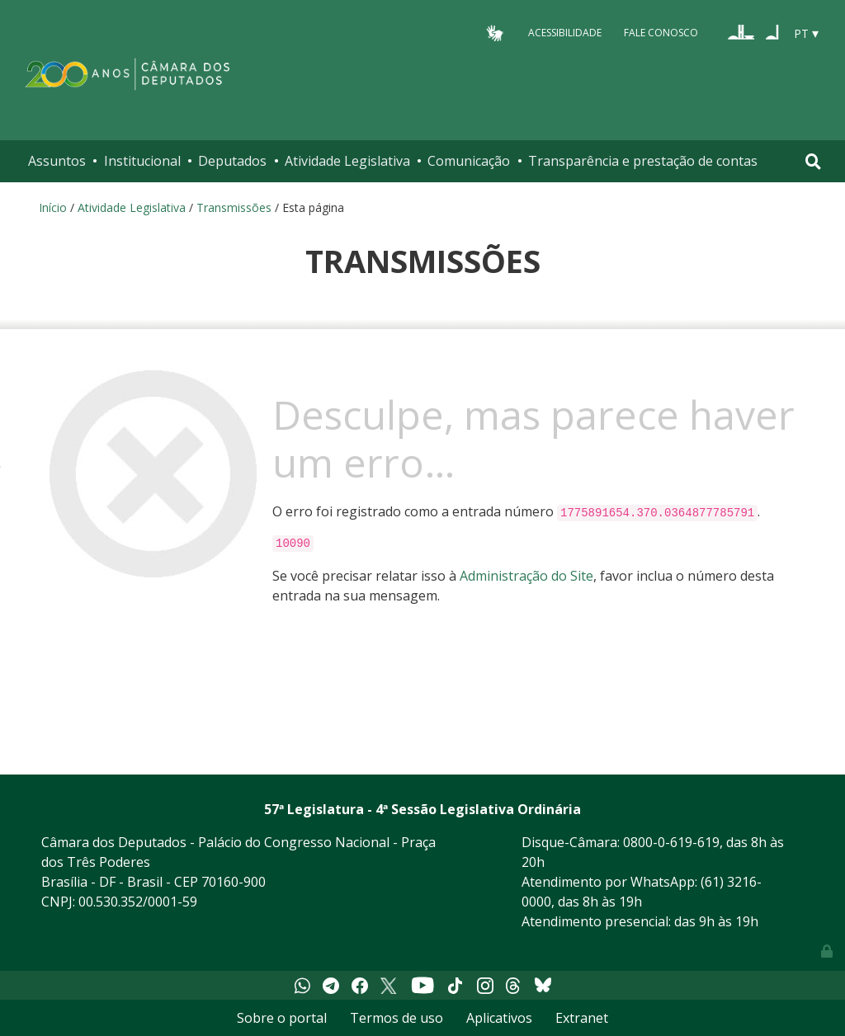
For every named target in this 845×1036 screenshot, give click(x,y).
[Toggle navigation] (813, 161)
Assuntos (57, 161)
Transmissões (233, 207)
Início (53, 207)
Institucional (142, 161)
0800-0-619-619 (671, 842)
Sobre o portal (282, 1018)
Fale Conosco (661, 33)
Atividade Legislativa (347, 161)
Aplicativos (499, 1018)
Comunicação (468, 161)
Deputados (232, 161)
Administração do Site (526, 576)
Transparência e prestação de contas (643, 161)
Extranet (581, 1018)
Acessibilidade (565, 33)
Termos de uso (396, 1018)
